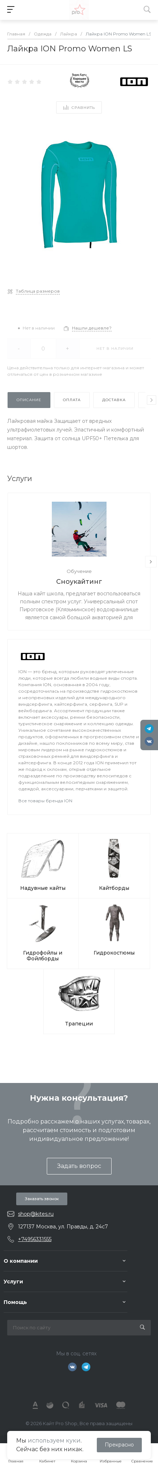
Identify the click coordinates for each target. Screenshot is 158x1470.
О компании (21, 1261)
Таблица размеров (38, 291)
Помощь (15, 1302)
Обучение (79, 571)
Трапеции (79, 1024)
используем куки (54, 1440)
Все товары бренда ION (45, 800)
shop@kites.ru (36, 1214)
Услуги (13, 1281)
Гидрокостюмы (114, 953)
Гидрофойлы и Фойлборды (42, 955)
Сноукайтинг (79, 582)
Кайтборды (114, 888)
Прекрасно (119, 1444)
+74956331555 (34, 1239)
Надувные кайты (43, 888)
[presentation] (151, 400)
